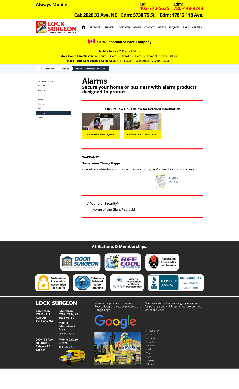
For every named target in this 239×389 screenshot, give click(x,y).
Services (109, 27)
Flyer (186, 27)
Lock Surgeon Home (47, 69)
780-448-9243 (66, 333)
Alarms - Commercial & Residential (90, 69)
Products (95, 27)
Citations (150, 364)
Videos (162, 27)
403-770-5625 (66, 347)
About (137, 27)
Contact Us (42, 86)
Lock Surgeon (152, 330)
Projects (174, 27)
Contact (149, 27)
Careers (197, 27)
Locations (124, 27)
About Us (41, 90)
